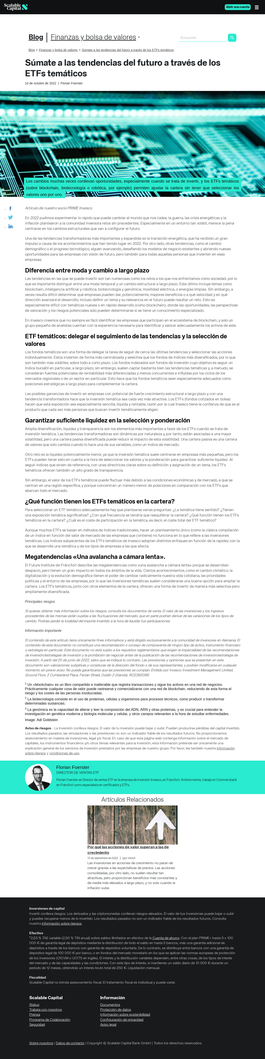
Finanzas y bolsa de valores (93, 37)
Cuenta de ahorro (166, 938)
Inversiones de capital (47, 909)
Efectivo (36, 933)
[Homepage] (16, 7)
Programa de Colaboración (49, 1020)
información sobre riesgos (62, 924)
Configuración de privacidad (121, 1020)
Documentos (110, 1005)
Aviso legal (108, 1025)
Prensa (34, 1015)
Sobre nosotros (41, 1043)
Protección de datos (115, 1010)
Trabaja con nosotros (45, 1010)
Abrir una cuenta (237, 7)
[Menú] (258, 7)
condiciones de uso (64, 753)
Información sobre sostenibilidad (125, 1015)
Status (34, 1005)
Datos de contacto (70, 1043)
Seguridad (37, 1025)
